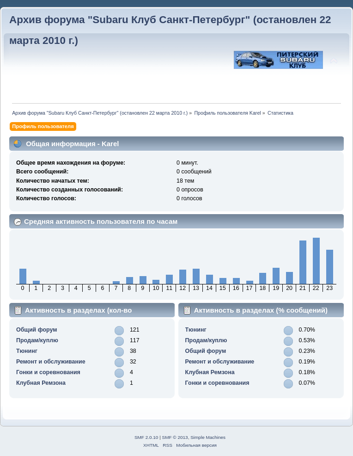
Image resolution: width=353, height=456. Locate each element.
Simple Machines (207, 437)
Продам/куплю (37, 340)
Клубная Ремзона (41, 383)
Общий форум (36, 330)
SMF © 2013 (175, 437)
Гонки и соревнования (48, 372)
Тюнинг (26, 351)
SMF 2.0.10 (146, 437)
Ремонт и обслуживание (50, 361)
